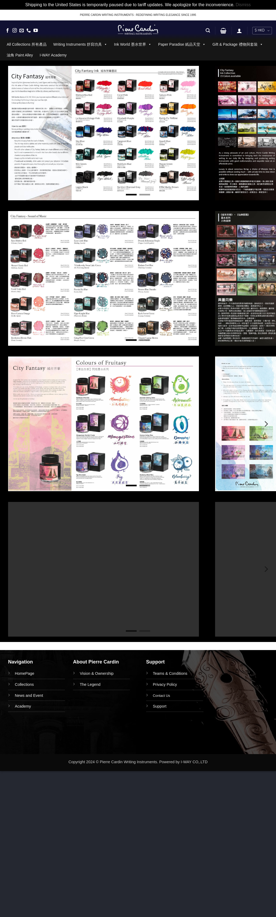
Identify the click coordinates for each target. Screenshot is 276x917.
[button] (208, 30)
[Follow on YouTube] (35, 30)
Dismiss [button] (243, 4)
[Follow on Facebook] (7, 30)
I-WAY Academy (53, 55)
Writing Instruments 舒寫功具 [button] (80, 44)
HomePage (24, 673)
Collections (24, 684)
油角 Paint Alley (20, 55)
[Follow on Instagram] (14, 30)
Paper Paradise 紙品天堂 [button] (182, 44)
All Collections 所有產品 (27, 44)
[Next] (266, 133)
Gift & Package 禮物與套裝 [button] (237, 44)
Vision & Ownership (96, 673)
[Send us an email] (21, 30)
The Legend (90, 684)
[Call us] (28, 30)
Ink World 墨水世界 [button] (132, 44)
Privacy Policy (165, 684)
